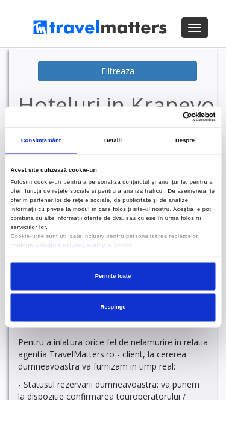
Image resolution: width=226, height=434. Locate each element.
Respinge (112, 307)
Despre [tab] (185, 141)
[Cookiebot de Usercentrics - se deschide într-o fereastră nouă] (163, 117)
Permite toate (113, 276)
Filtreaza (117, 71)
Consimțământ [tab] (41, 141)
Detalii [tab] (113, 141)
